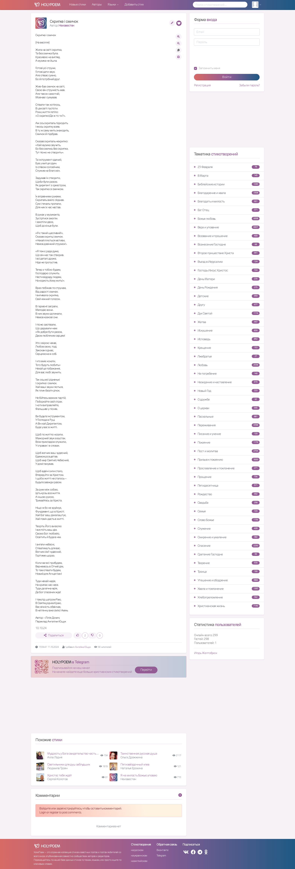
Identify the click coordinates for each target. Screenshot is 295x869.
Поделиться (54, 635)
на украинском (139, 855)
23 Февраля (227, 167)
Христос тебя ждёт (59, 775)
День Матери (227, 279)
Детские (227, 296)
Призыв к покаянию (227, 460)
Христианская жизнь (227, 606)
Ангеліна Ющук (83, 647)
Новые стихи (77, 4)
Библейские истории (227, 184)
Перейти (146, 670)
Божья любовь (227, 219)
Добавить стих (134, 4)
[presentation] (222, 56)
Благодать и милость (227, 201)
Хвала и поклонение (227, 589)
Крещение (227, 348)
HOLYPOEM (61, 662)
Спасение (227, 546)
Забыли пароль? (249, 85)
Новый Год (227, 391)
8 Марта (227, 176)
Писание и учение (227, 434)
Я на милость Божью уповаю (138, 775)
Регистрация (202, 85)
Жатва (227, 322)
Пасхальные (227, 417)
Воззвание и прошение (227, 236)
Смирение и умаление (227, 537)
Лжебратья (227, 356)
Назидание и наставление (227, 382)
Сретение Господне (227, 554)
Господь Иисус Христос (227, 270)
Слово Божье (227, 520)
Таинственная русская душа (138, 753)
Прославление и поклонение (227, 468)
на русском (137, 850)
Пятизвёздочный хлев (134, 764)
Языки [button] (112, 4)
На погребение (227, 373)
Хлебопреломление (227, 597)
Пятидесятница (227, 485)
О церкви (227, 408)
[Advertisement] (108, 707)
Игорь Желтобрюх (205, 653)
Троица (227, 572)
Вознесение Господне (227, 244)
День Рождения (227, 287)
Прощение (227, 477)
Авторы (97, 4)
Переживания (227, 425)
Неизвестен (66, 25)
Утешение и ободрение (227, 580)
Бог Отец (227, 210)
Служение (227, 529)
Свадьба (227, 503)
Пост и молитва (227, 451)
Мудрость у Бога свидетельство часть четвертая (78, 753)
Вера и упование (227, 227)
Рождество (227, 494)
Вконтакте (162, 850)
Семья (227, 511)
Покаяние (227, 442)
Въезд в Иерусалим (227, 262)
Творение (227, 563)
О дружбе (227, 399)
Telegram (161, 855)
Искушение (227, 330)
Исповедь (227, 339)
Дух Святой (227, 313)
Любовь (227, 365)
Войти (226, 77)
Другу (227, 305)
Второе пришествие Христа (227, 253)
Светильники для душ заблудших (68, 764)
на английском (139, 861)
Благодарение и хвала (227, 193)
